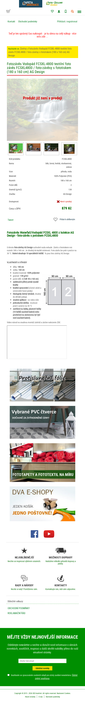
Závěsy (23, 48)
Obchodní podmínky (27, 21)
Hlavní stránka (30, 696)
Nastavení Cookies (63, 693)
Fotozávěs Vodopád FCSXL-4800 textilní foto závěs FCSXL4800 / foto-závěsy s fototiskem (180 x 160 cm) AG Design (40, 52)
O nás (41, 696)
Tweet (10, 219)
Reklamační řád (16, 613)
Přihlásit (61, 21)
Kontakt (11, 21)
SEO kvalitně (37, 693)
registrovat (72, 21)
